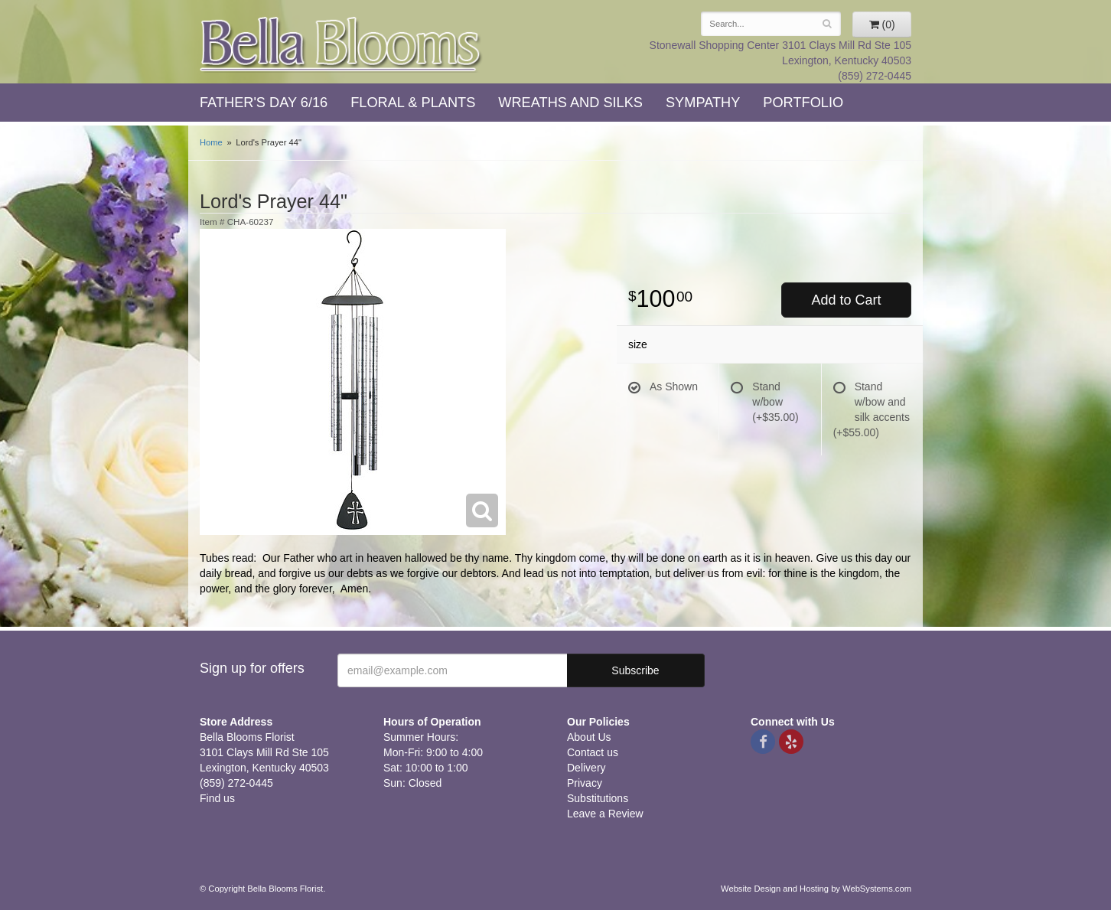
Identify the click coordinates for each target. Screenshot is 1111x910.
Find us (217, 798)
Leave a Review (605, 813)
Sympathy (703, 102)
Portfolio (803, 102)
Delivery (586, 768)
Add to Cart (846, 300)
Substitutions (597, 798)
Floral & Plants (412, 102)
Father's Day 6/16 (263, 102)
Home (211, 142)
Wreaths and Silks (570, 102)
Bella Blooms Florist (341, 44)
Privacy (584, 783)
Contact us (592, 752)
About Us (589, 737)
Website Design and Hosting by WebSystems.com (816, 888)
